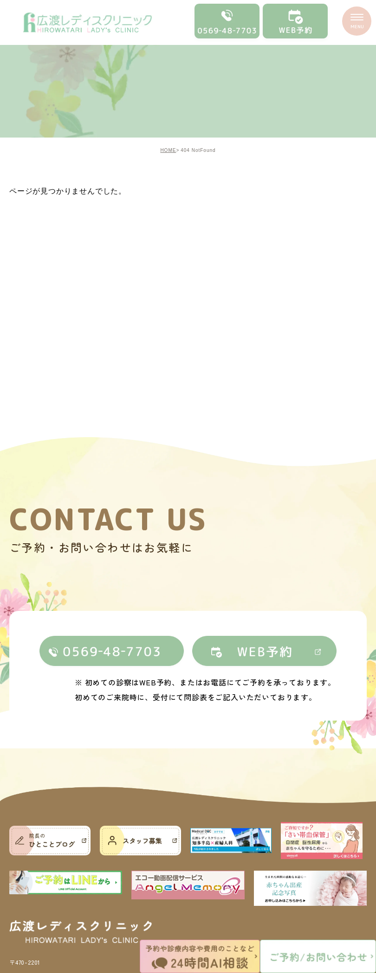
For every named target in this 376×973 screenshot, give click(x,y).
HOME (168, 150)
